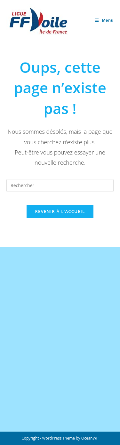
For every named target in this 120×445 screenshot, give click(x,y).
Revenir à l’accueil (60, 211)
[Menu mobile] (104, 20)
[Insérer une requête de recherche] (60, 185)
